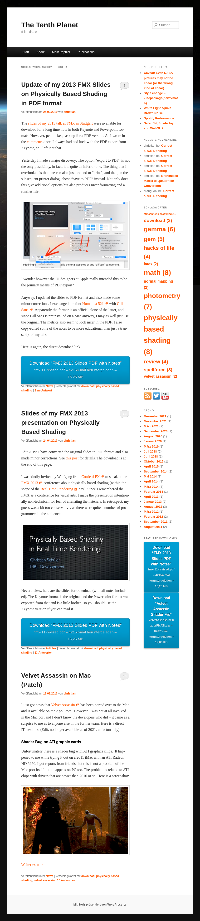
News (49, 386)
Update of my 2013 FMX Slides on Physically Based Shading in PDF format (66, 94)
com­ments (35, 142)
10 (124, 676)
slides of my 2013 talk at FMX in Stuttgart (60, 123)
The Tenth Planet (49, 25)
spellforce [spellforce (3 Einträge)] (158, 369)
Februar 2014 (153, 491)
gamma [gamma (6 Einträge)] (159, 229)
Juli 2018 (150, 451)
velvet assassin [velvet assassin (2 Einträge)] (160, 376)
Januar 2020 (153, 441)
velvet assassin (44, 880)
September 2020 (156, 431)
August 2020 (153, 436)
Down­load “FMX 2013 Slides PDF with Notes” (75, 370)
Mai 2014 (150, 476)
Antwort (43, 390)
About (41, 52)
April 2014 (151, 481)
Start (26, 52)
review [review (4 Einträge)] (156, 362)
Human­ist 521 (95, 304)
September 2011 (156, 521)
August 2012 (153, 506)
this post (72, 458)
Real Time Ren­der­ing (59, 489)
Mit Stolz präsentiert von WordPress (100, 904)
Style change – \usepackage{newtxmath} (161, 98)
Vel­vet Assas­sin (65, 705)
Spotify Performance (159, 118)
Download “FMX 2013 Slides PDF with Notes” (161, 567)
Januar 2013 (153, 501)
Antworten (43, 652)
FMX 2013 (32, 483)
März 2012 (151, 511)
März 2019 (151, 446)
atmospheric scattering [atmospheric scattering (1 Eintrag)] (160, 213)
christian (70, 112)
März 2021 (151, 426)
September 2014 (156, 471)
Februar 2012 (153, 516)
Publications (86, 52)
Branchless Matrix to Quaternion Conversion (161, 181)
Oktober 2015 (153, 461)
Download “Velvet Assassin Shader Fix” (161, 620)
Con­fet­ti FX (92, 477)
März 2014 (151, 486)
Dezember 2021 (155, 416)
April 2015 (151, 466)
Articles (51, 648)
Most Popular (61, 52)
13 (124, 414)
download (88, 386)
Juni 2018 (151, 456)
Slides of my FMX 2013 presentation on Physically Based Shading (60, 422)
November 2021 (155, 421)
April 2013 (151, 496)
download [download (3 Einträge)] (158, 220)
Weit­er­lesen (32, 865)
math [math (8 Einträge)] (157, 272)
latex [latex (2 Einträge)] (151, 264)
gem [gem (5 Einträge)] (154, 239)
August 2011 (153, 527)
